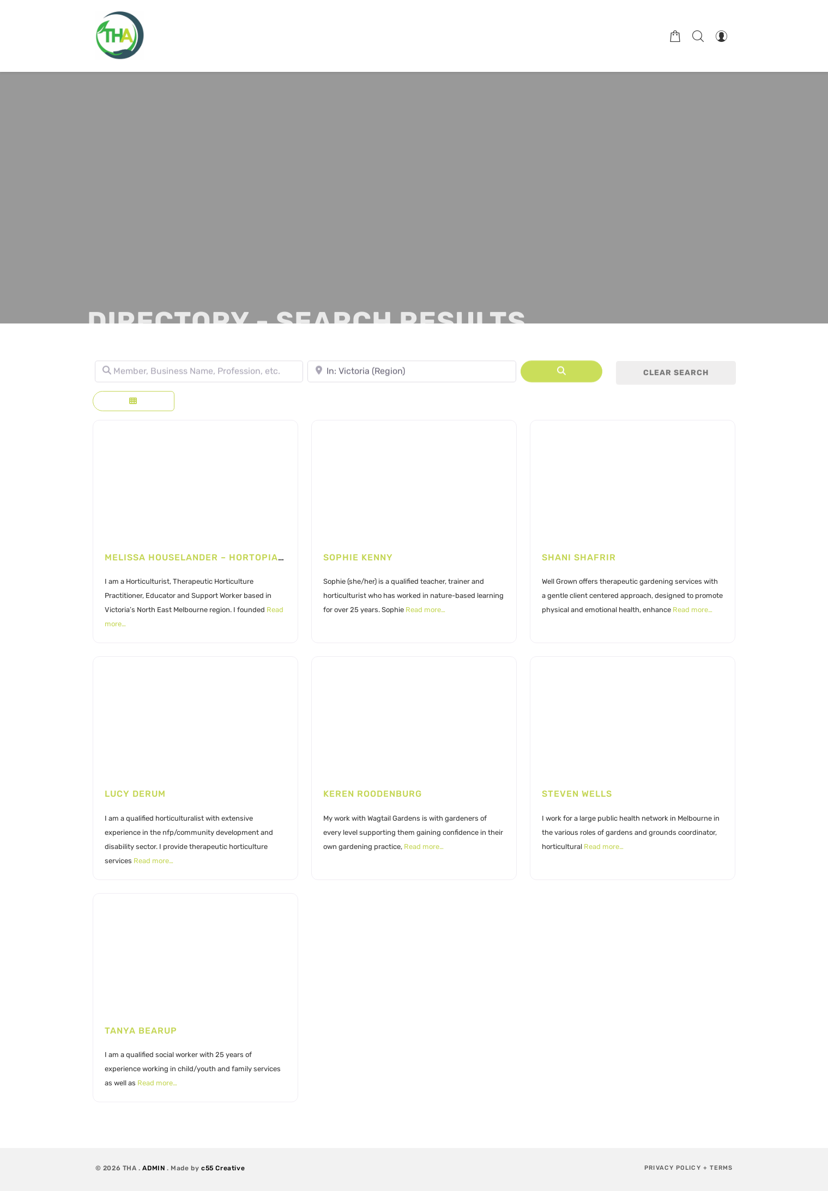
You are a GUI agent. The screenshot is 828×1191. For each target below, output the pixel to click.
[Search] (561, 375)
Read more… (425, 610)
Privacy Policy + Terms (688, 1167)
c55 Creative (223, 1168)
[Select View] (133, 401)
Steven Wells (577, 794)
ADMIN (153, 1168)
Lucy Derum (135, 794)
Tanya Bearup (141, 1030)
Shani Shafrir (579, 557)
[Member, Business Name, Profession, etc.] (199, 375)
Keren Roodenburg (372, 794)
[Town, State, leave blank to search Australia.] (411, 375)
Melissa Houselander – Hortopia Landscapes (224, 557)
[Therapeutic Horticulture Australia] (119, 35)
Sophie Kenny (358, 557)
